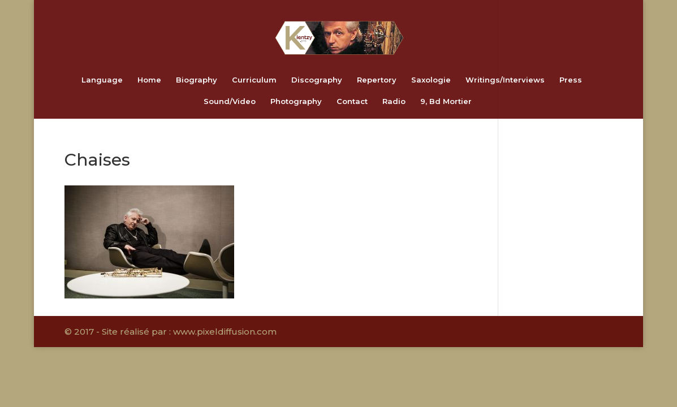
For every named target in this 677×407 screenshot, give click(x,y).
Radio (394, 101)
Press (570, 80)
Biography (196, 80)
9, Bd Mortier (446, 101)
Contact (352, 101)
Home (149, 80)
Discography (316, 80)
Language (102, 80)
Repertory (376, 80)
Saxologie (431, 80)
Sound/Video (230, 101)
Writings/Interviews (505, 80)
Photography (296, 101)
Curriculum (254, 80)
